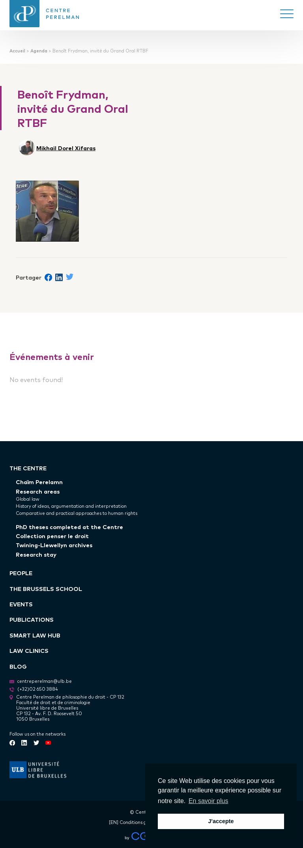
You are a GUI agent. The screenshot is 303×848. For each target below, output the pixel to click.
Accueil (17, 51)
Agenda (38, 51)
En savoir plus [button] (208, 801)
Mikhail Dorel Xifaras (65, 147)
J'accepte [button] (221, 821)
